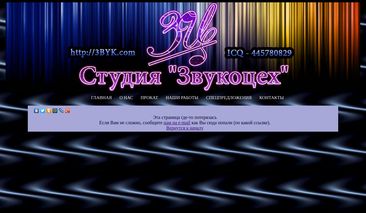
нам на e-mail (176, 122)
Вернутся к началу (184, 127)
